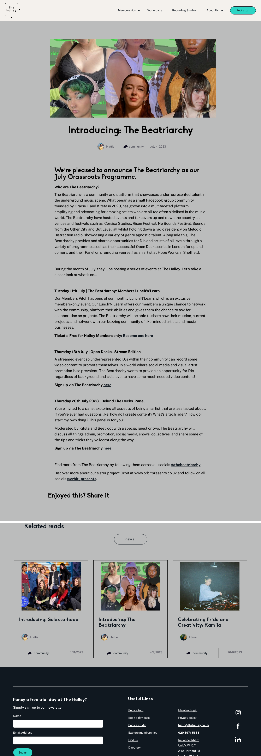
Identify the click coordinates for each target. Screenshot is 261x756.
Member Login (187, 710)
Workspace (154, 10)
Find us (133, 740)
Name (17, 716)
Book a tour (243, 10)
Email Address (22, 732)
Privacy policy (187, 717)
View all (130, 539)
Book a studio (137, 725)
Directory (134, 747)
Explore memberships (142, 732)
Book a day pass (139, 717)
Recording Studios (184, 10)
